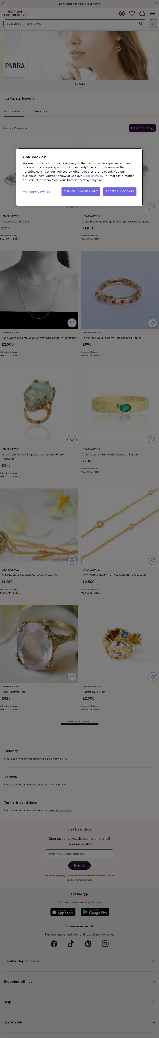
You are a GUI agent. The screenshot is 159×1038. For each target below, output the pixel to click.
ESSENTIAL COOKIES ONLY (81, 191)
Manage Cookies (37, 191)
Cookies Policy (93, 175)
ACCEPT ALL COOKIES (120, 191)
